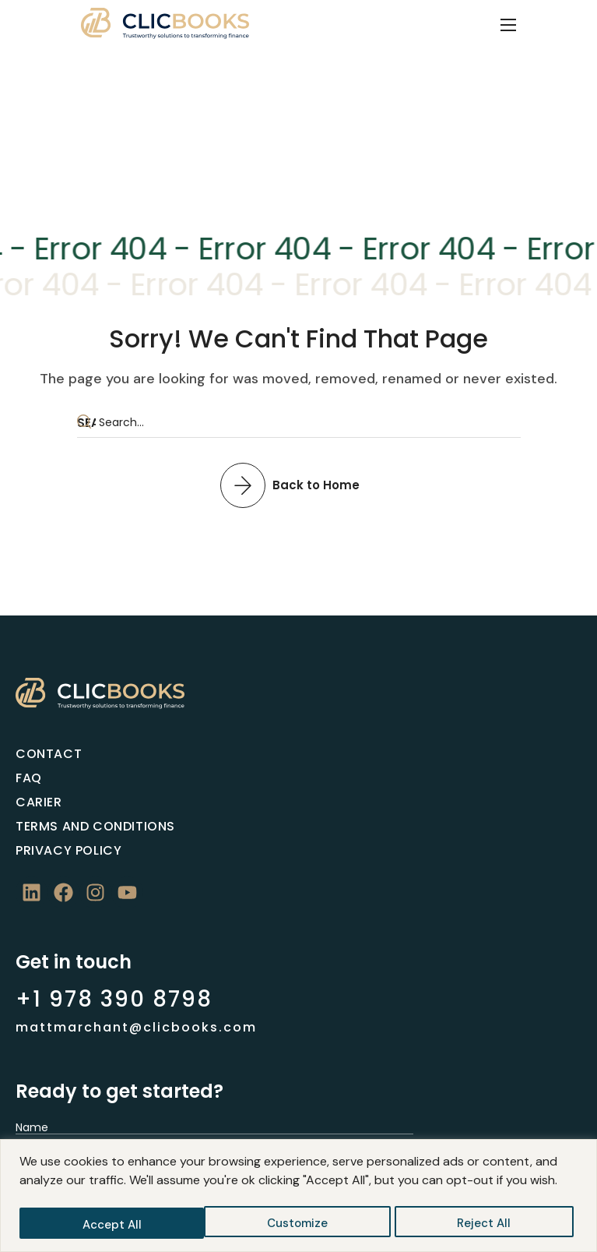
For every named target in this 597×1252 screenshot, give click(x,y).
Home (266, 131)
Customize (112, 1225)
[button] (298, 484)
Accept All (485, 1225)
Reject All (299, 1225)
